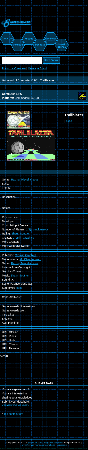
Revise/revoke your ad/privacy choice (38, 445)
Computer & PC (28, 80)
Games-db (8, 80)
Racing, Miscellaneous (24, 263)
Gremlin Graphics (23, 237)
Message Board (37, 68)
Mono (19, 287)
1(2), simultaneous (37, 229)
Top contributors (13, 413)
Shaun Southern (21, 233)
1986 (69, 121)
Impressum (62, 445)
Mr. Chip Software (30, 259)
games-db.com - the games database (45, 442)
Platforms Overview (14, 68)
